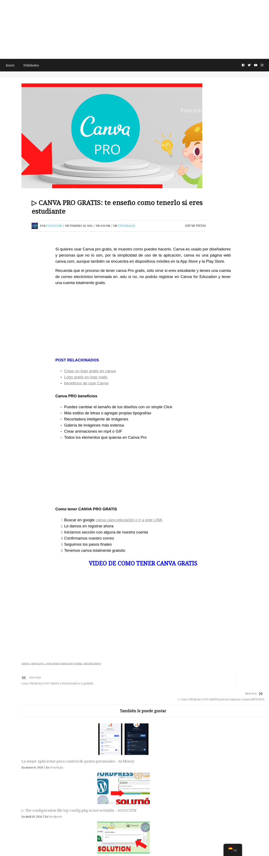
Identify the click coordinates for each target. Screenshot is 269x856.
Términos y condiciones (102, 847)
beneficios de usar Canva (113, 398)
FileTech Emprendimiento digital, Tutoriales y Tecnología (134, 810)
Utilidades (39, 65)
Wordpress (174, 778)
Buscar (13, 240)
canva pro (95, 680)
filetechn (113, 234)
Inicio (17, 65)
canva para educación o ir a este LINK (156, 536)
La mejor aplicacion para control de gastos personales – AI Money (106, 766)
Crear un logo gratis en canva (116, 385)
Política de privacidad (165, 847)
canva (84, 680)
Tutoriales (185, 234)
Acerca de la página (133, 847)
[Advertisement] (134, 29)
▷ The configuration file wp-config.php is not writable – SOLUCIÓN (164, 766)
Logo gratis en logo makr (113, 392)
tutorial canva (151, 680)
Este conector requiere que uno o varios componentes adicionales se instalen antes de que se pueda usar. (228, 769)
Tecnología (114, 778)
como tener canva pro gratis (122, 680)
